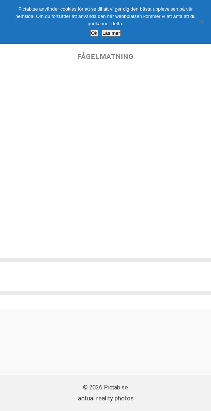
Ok (94, 33)
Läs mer (111, 33)
